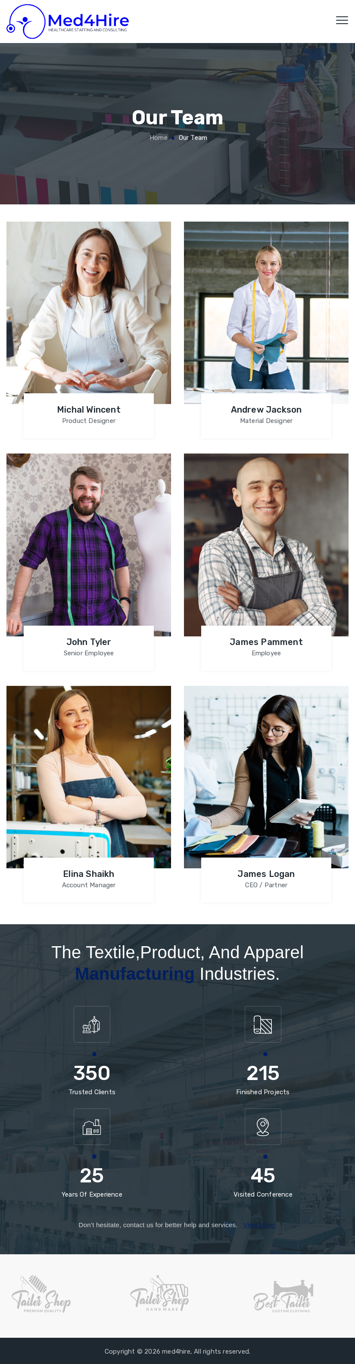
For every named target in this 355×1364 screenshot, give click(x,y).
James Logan (266, 874)
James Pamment (266, 642)
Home (158, 138)
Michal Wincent (89, 409)
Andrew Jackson (266, 409)
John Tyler (89, 642)
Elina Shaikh (88, 874)
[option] (59, 1293)
